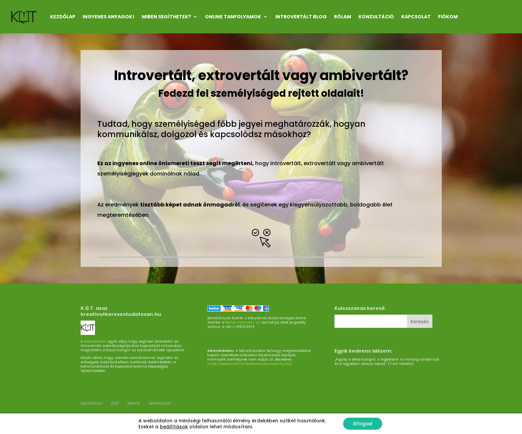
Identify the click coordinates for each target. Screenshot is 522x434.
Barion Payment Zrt (242, 322)
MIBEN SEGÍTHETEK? (166, 16)
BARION (133, 403)
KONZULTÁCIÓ (376, 16)
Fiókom (448, 16)
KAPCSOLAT (416, 16)
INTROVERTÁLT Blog (301, 16)
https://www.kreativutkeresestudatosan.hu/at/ (249, 363)
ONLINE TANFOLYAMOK (233, 16)
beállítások (174, 427)
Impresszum (159, 403)
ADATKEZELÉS (92, 403)
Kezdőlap (62, 16)
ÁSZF (115, 403)
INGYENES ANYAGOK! (108, 16)
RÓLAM (342, 16)
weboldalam (95, 341)
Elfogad (362, 423)
